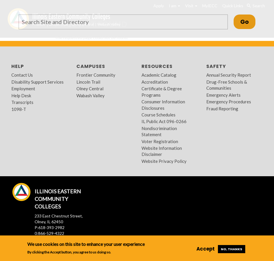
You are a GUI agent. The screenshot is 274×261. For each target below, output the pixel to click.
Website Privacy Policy (164, 161)
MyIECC (209, 5)
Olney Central (89, 88)
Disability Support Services (37, 81)
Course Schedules (158, 114)
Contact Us (22, 75)
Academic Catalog (159, 75)
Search (255, 5)
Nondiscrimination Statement (159, 131)
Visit (191, 5)
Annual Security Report (228, 75)
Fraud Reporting (222, 108)
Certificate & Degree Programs (162, 91)
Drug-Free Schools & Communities (226, 85)
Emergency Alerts (223, 95)
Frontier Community (95, 75)
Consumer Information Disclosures (163, 104)
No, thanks (231, 249)
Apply (158, 5)
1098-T (18, 109)
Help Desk (21, 95)
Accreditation (155, 81)
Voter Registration (160, 141)
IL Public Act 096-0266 (164, 121)
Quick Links (232, 5)
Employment (23, 88)
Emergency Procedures (228, 101)
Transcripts (22, 102)
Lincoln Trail (88, 81)
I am (174, 5)
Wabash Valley (90, 95)
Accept (205, 248)
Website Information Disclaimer (162, 151)
